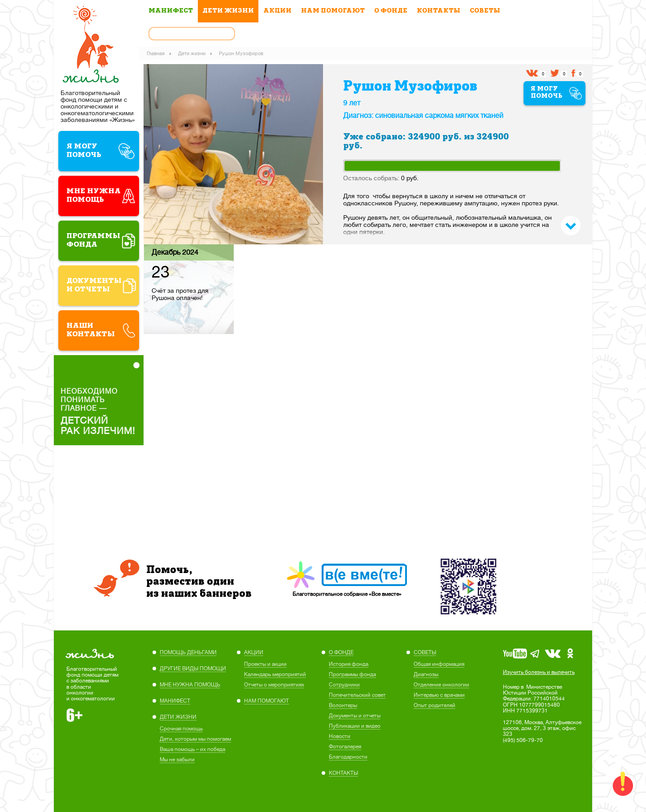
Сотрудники (344, 685)
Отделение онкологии (441, 685)
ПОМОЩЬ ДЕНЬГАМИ (188, 652)
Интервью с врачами (439, 695)
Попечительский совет (357, 695)
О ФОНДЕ (390, 11)
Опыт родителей (434, 705)
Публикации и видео (354, 726)
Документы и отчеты (354, 715)
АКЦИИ (277, 11)
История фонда (348, 664)
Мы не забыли (177, 759)
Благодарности (348, 757)
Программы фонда (352, 674)
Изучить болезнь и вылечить (539, 672)
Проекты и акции (265, 664)
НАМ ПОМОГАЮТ (333, 11)
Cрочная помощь (181, 728)
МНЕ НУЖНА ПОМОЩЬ (190, 685)
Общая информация (439, 664)
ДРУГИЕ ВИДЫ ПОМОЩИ (193, 668)
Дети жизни (193, 53)
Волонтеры (343, 705)
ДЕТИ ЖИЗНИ (228, 11)
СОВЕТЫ (485, 11)
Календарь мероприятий (275, 674)
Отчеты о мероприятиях (274, 685)
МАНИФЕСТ (170, 11)
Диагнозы (426, 674)
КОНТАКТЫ (438, 11)
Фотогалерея (345, 746)
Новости (339, 736)
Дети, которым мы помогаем (195, 739)
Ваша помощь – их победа (192, 749)
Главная (157, 53)
